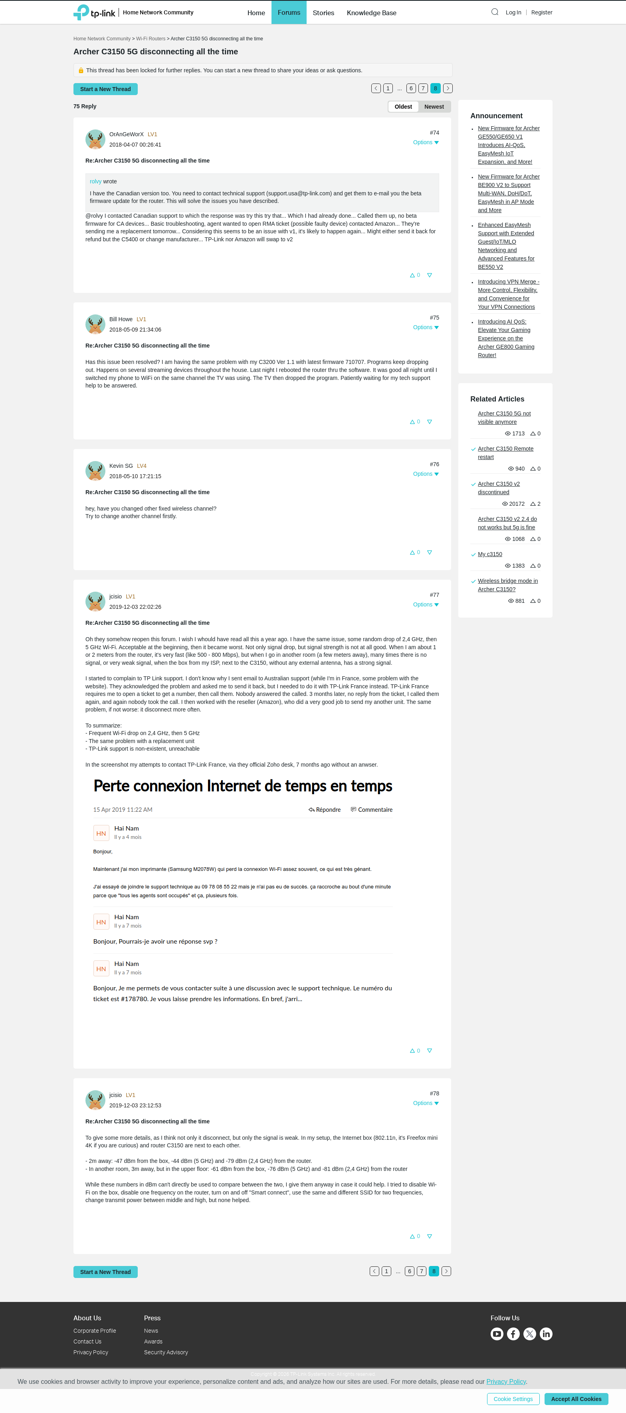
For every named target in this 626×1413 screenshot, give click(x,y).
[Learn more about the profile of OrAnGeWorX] (97, 139)
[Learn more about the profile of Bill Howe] (97, 324)
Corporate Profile (94, 1330)
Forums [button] (289, 12)
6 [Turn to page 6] (411, 88)
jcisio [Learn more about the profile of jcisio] (115, 596)
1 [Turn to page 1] (388, 88)
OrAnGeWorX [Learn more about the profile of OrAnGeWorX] (126, 134)
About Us (87, 1318)
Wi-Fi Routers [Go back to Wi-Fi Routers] (151, 39)
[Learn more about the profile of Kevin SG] (97, 470)
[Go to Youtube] (497, 1334)
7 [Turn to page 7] (423, 88)
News (151, 1330)
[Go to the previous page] (376, 88)
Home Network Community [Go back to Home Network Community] (102, 39)
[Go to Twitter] (529, 1335)
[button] (256, 12)
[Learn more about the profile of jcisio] (97, 601)
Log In (513, 12)
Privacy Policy (90, 1352)
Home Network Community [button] (158, 12)
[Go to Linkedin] (546, 1334)
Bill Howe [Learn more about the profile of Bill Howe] (121, 319)
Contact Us (87, 1341)
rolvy (96, 181)
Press (152, 1318)
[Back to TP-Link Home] (94, 11)
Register (542, 12)
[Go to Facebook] (513, 1334)
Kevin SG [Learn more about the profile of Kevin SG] (121, 466)
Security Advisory (166, 1352)
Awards (153, 1341)
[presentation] (95, 139)
